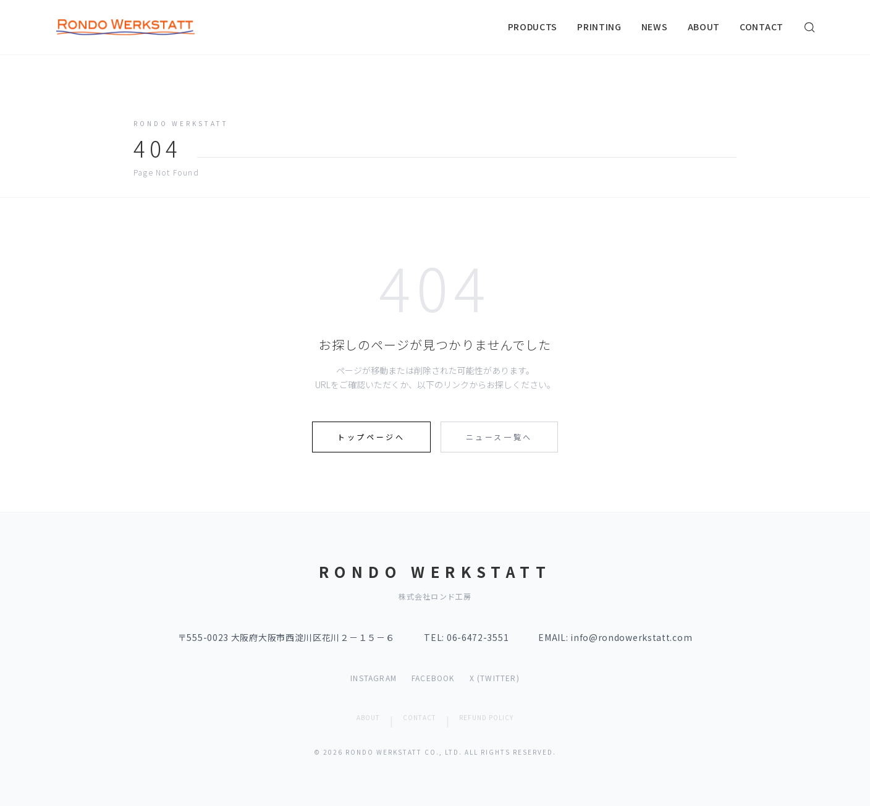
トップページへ (371, 436)
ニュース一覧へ (499, 436)
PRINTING (599, 26)
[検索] (809, 27)
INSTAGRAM (373, 678)
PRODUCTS (533, 26)
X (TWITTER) (495, 678)
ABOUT (704, 26)
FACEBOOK (433, 678)
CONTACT (761, 26)
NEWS (654, 26)
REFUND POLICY (486, 717)
